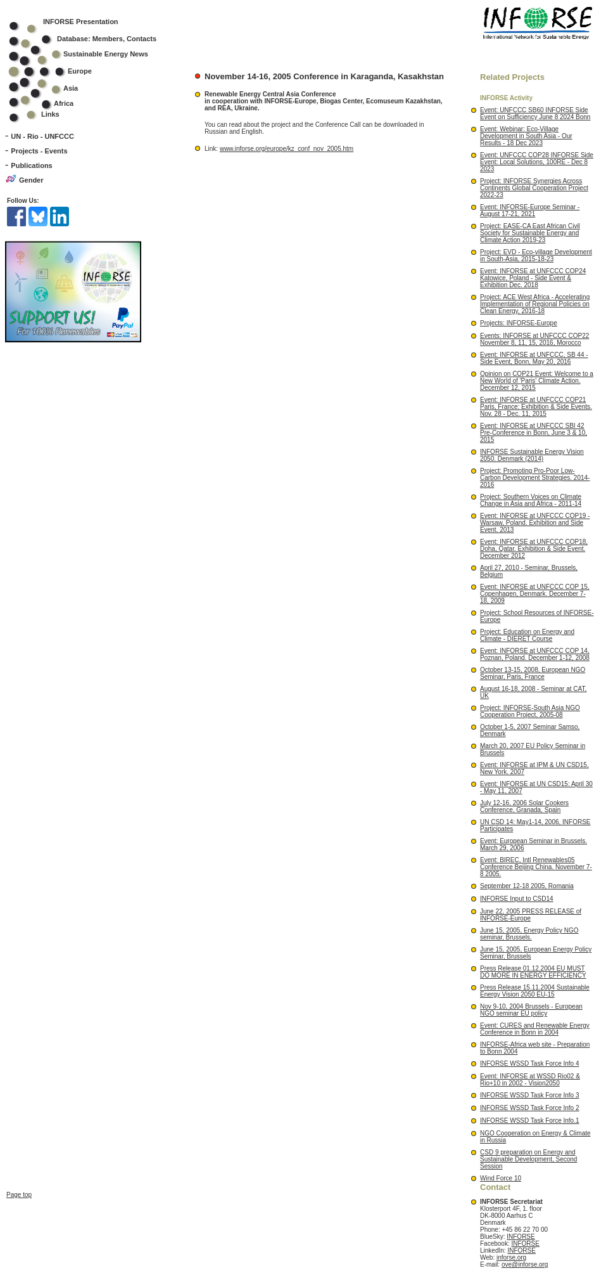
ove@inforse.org (525, 1264)
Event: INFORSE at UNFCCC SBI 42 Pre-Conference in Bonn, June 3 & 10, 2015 (533, 432)
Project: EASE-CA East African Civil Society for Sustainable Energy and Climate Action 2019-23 (530, 233)
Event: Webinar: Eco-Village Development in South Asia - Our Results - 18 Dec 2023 (526, 136)
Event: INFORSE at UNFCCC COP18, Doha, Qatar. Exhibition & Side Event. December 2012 (534, 548)
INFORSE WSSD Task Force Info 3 (529, 1095)
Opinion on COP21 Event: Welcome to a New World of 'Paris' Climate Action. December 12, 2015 (536, 380)
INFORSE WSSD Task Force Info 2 (529, 1107)
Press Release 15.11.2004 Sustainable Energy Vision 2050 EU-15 (535, 991)
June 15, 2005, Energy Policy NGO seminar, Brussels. (529, 934)
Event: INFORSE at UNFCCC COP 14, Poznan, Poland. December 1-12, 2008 (535, 654)
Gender (31, 180)
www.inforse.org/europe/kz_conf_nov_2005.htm (286, 148)
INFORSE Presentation (80, 21)
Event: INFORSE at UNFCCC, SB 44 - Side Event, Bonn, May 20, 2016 (534, 358)
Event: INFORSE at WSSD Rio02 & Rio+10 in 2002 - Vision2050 (530, 1080)
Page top (19, 1109)
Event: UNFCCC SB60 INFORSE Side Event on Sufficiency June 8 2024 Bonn (535, 113)
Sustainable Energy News (86, 54)
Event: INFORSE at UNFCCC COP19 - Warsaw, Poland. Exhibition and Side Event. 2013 (535, 522)
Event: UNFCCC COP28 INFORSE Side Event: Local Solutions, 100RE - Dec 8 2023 (536, 162)
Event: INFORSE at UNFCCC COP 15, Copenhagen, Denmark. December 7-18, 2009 (535, 593)
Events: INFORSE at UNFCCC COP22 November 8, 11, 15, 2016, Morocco (534, 339)
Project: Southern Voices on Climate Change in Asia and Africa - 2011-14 (530, 500)
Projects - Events (39, 151)
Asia (51, 88)
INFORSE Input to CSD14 (516, 898)
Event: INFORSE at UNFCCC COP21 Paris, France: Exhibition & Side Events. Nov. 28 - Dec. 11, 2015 (536, 406)
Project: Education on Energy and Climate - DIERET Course (527, 635)
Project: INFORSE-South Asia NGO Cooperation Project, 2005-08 (530, 711)
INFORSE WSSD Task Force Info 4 (529, 1063)
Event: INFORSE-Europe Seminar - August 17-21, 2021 (529, 210)
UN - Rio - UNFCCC (42, 136)
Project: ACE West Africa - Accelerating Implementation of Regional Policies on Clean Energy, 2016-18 (535, 304)
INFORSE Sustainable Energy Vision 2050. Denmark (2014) (532, 455)
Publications (31, 165)
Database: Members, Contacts (90, 38)
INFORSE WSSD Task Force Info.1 (529, 1120)
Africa (63, 103)
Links (50, 114)
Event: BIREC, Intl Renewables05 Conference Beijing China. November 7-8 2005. (536, 866)
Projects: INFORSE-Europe (518, 323)
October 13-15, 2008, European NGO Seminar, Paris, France (532, 673)
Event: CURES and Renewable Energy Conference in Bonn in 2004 (535, 1029)
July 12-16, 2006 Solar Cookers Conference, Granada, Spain (524, 806)
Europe (58, 71)
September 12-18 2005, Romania (527, 885)
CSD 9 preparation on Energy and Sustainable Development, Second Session (528, 1159)
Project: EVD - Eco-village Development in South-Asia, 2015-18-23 (536, 255)
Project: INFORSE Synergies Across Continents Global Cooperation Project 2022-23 (534, 188)
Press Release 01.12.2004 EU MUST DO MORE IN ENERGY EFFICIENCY (533, 972)
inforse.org (511, 1257)
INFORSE (520, 1236)
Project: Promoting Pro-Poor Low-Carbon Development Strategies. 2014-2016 (535, 477)
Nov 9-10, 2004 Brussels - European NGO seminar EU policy (531, 1010)
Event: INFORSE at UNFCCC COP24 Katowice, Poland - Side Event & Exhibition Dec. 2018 (533, 278)
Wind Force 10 (500, 1178)
